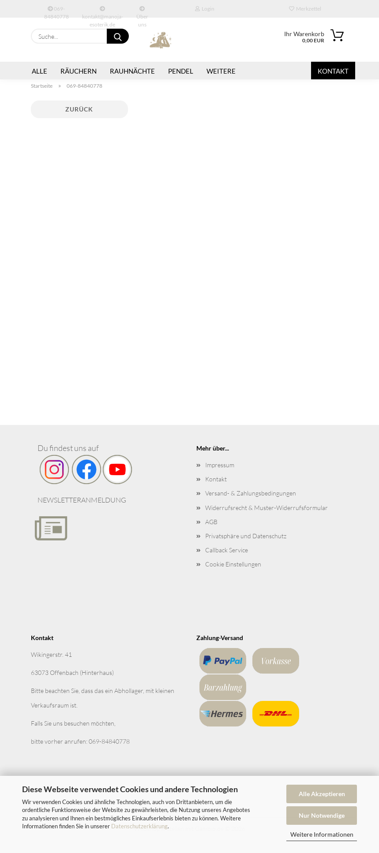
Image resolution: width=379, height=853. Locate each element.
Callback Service (226, 550)
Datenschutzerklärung (139, 826)
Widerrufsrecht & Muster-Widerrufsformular (266, 507)
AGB (211, 521)
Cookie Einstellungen (233, 564)
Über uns (142, 12)
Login (204, 8)
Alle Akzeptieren (322, 793)
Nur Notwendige (322, 815)
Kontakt (333, 71)
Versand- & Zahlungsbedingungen (250, 493)
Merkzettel (305, 8)
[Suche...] (118, 36)
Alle (39, 71)
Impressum (219, 465)
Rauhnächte (132, 71)
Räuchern (78, 71)
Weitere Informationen (321, 834)
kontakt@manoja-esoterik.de (102, 12)
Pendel (180, 71)
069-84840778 (56, 11)
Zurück (79, 109)
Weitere (221, 71)
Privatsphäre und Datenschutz (245, 536)
